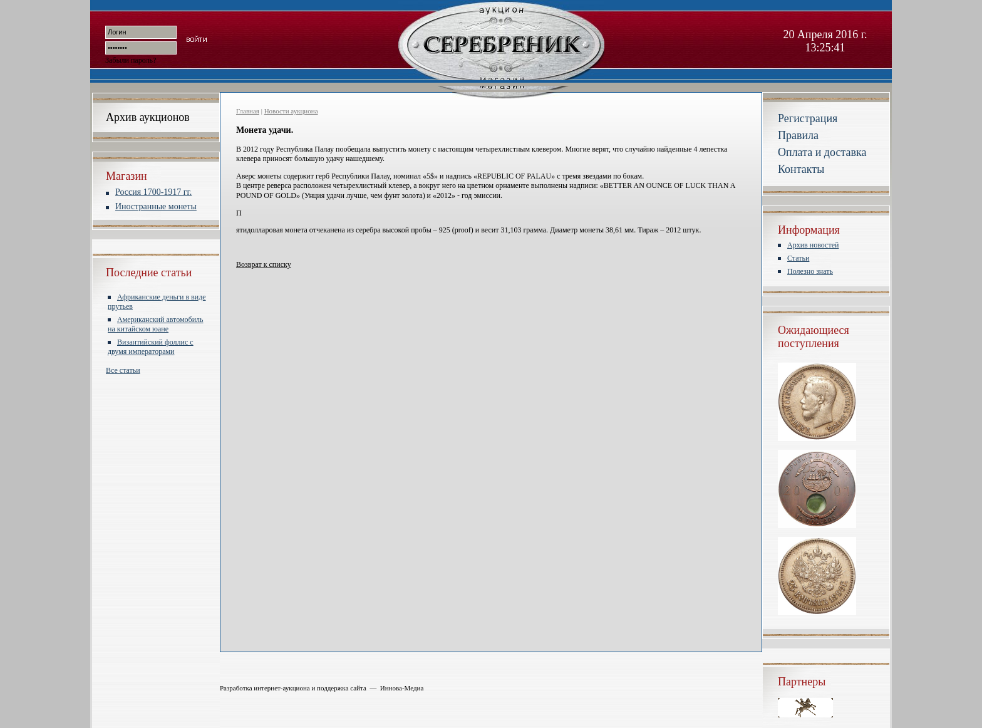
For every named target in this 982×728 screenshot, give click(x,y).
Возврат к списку (263, 264)
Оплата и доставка (822, 152)
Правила (798, 135)
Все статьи (123, 370)
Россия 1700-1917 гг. (153, 192)
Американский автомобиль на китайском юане (156, 324)
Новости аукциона (291, 111)
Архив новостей (813, 245)
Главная (247, 111)
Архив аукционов (148, 117)
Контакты (801, 169)
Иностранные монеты (156, 206)
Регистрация (807, 118)
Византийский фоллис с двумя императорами (151, 347)
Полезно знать (810, 271)
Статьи (798, 258)
